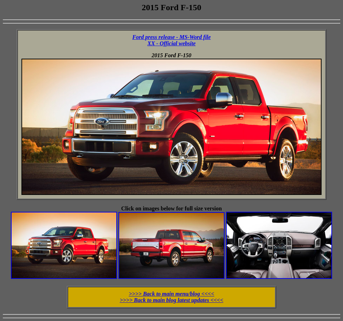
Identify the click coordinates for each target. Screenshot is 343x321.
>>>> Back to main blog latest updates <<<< (172, 300)
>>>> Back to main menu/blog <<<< (171, 294)
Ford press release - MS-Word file (171, 37)
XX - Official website (171, 43)
